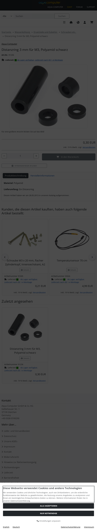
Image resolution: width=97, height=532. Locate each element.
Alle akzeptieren (48, 506)
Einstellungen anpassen (48, 521)
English (6, 527)
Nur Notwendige (48, 513)
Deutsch (16, 527)
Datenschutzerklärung (70, 527)
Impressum (89, 527)
